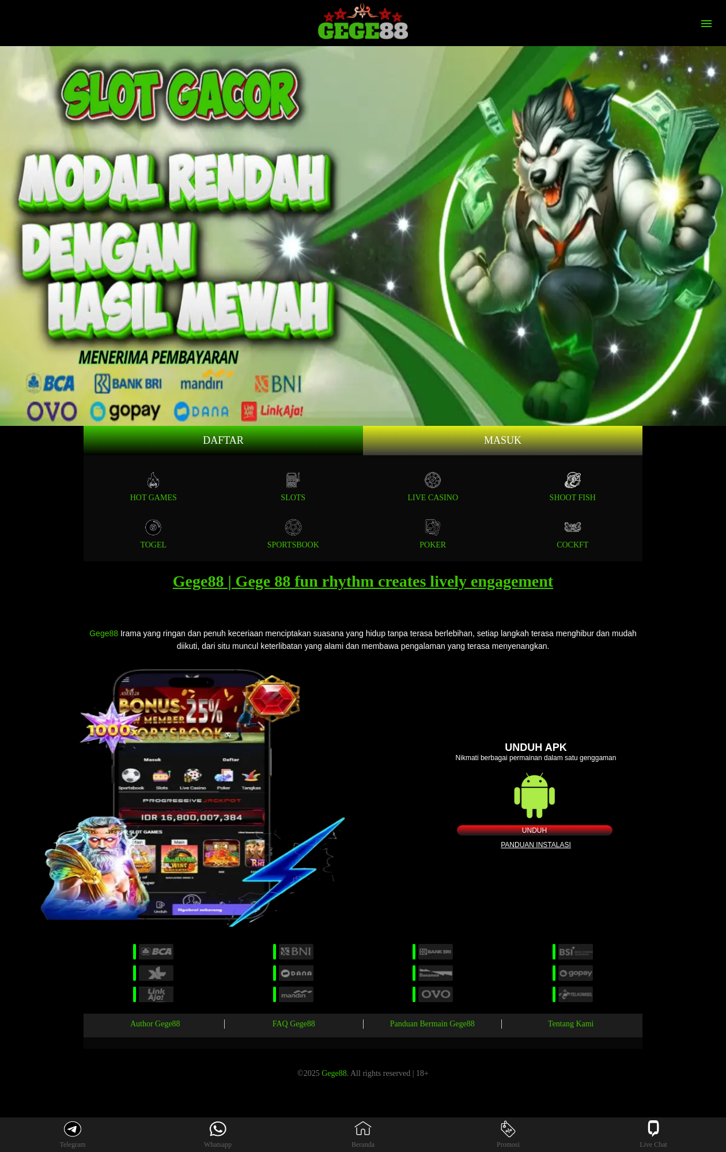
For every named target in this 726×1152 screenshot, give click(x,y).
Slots (293, 486)
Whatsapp (218, 1134)
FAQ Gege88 (294, 1023)
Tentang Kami (571, 1023)
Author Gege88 (155, 1023)
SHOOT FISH (573, 486)
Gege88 (103, 633)
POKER (432, 534)
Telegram (72, 1134)
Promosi (508, 1134)
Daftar (223, 440)
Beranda (363, 1134)
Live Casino (433, 486)
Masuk (502, 440)
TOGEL (153, 534)
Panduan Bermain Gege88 (432, 1023)
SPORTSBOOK (293, 534)
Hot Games (153, 486)
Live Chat (653, 1134)
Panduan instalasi (536, 845)
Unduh (534, 830)
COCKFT (572, 534)
